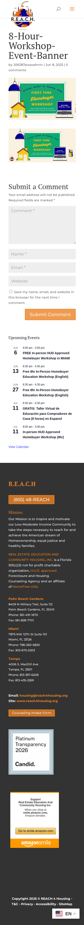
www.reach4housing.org (37, 701)
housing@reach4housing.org (43, 695)
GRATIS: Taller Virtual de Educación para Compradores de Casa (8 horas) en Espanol (47, 413)
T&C (15, 904)
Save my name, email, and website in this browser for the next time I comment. (41, 297)
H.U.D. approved (43, 571)
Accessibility (46, 904)
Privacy (27, 904)
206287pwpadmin (28, 65)
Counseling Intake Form (31, 713)
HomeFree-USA (25, 587)
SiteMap (65, 904)
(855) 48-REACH (31, 499)
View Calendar (19, 447)
